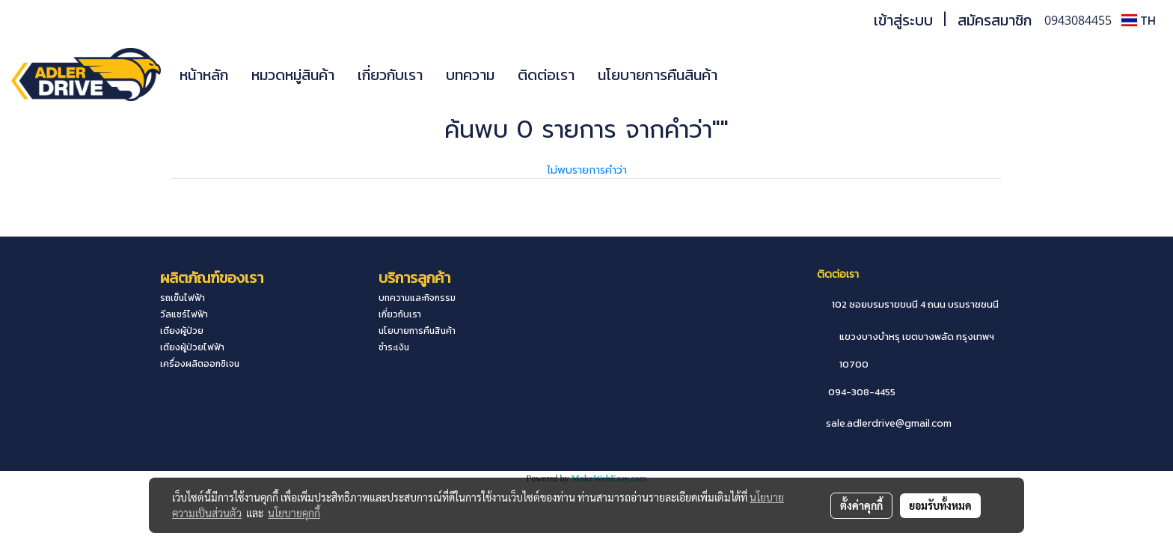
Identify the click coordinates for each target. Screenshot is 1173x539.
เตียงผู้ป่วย (181, 331)
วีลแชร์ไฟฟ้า (184, 314)
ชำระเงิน (394, 347)
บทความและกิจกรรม (417, 298)
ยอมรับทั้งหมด (940, 505)
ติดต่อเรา (546, 75)
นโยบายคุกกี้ (294, 513)
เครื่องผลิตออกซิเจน (199, 364)
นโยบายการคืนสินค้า (657, 75)
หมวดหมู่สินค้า (292, 75)
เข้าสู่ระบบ (903, 20)
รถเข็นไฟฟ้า (182, 298)
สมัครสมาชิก (995, 20)
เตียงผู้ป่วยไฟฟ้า (192, 347)
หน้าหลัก (204, 75)
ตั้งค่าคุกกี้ (861, 505)
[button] (751, 75)
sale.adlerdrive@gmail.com (889, 423)
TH (1138, 20)
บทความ (470, 75)
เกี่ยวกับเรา (390, 75)
